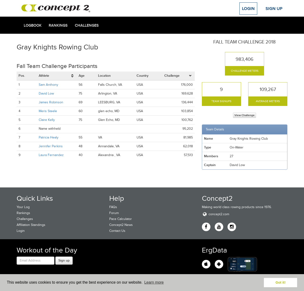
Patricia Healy (48, 137)
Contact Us (117, 231)
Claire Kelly (47, 120)
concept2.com (215, 214)
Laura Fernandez (51, 155)
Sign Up (274, 8)
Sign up (64, 260)
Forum (114, 213)
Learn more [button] (154, 282)
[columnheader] (57, 76)
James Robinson (51, 102)
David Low (46, 93)
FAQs (113, 207)
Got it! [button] (280, 282)
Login (248, 8)
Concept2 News (121, 225)
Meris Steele (48, 111)
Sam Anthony (48, 84)
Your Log (23, 207)
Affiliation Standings (31, 225)
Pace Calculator (120, 219)
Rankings (58, 25)
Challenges (87, 25)
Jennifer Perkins (51, 146)
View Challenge (244, 115)
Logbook (33, 25)
